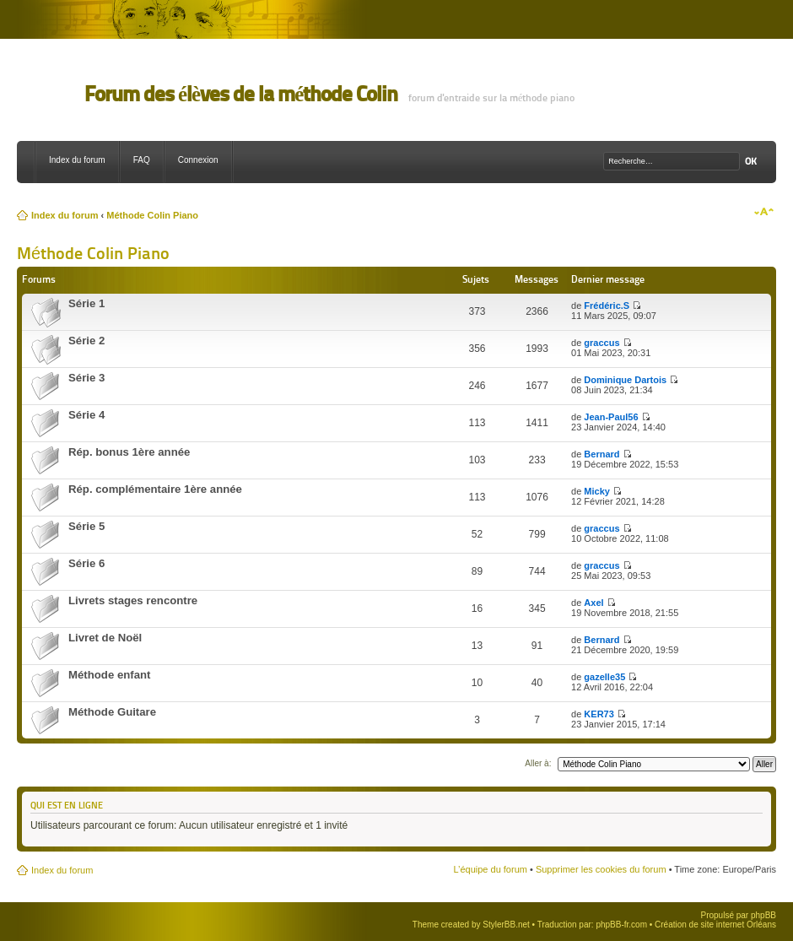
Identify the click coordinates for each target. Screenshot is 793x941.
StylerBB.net (506, 924)
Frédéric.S (606, 305)
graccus (601, 343)
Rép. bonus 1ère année (129, 452)
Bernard (601, 454)
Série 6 (86, 563)
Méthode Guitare (112, 712)
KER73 (598, 714)
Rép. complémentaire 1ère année (155, 489)
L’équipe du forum (489, 869)
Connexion (198, 160)
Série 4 (86, 414)
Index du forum (77, 160)
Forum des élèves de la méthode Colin (240, 94)
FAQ (141, 160)
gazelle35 (604, 677)
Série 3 (86, 377)
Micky (597, 491)
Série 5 (86, 526)
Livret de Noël (105, 637)
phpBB (763, 915)
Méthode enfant (109, 674)
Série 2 (86, 340)
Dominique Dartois (625, 380)
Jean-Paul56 (611, 417)
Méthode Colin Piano (152, 215)
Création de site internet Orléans (715, 924)
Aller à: (538, 763)
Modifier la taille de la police (764, 211)
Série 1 (86, 303)
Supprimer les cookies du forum (601, 869)
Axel (593, 603)
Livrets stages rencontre (132, 600)
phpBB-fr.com (621, 924)
